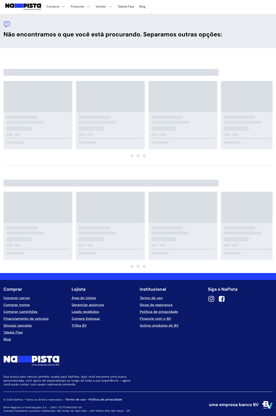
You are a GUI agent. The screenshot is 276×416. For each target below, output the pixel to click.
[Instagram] (211, 299)
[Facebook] (221, 299)
